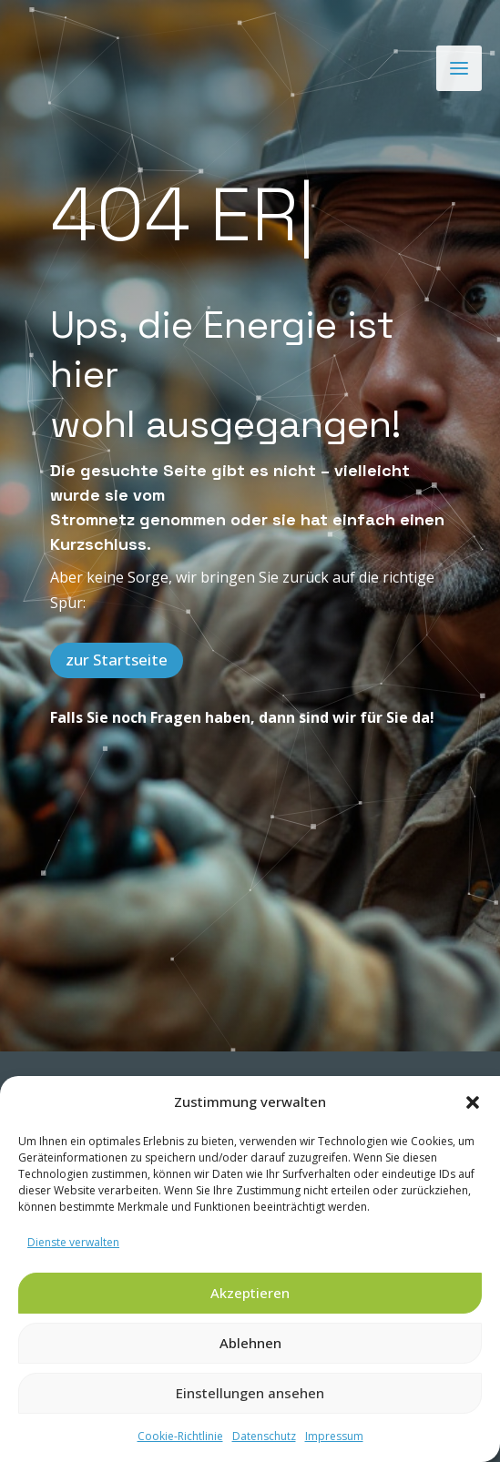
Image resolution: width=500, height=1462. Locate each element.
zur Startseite (117, 659)
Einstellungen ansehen (250, 1393)
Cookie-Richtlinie (180, 1436)
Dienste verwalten (73, 1242)
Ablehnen (250, 1343)
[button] (473, 1102)
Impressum (334, 1436)
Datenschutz (264, 1436)
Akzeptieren (250, 1293)
